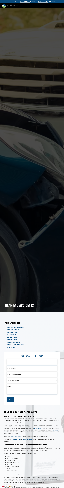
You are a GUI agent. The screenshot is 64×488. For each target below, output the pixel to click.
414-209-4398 (43, 2)
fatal (38, 422)
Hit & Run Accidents (12, 335)
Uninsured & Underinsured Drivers (15, 345)
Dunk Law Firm (38, 428)
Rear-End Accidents (12, 337)
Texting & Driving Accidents (14, 342)
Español (12, 486)
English (4, 486)
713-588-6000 (25, 2)
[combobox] (4, 486)
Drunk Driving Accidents (13, 330)
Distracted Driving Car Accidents (15, 327)
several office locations (16, 436)
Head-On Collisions (12, 332)
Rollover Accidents (12, 340)
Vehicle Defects (11, 347)
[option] (11, 486)
